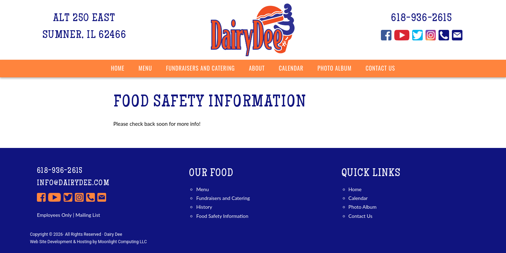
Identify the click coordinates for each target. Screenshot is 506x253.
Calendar (291, 68)
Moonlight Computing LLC (122, 241)
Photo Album (335, 68)
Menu (202, 189)
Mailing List (87, 215)
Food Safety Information (222, 216)
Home (118, 68)
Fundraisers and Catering (223, 198)
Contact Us (360, 216)
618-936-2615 (421, 19)
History (204, 207)
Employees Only (54, 215)
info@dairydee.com (73, 184)
